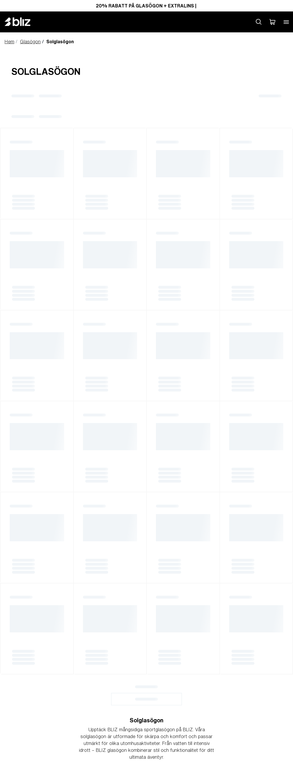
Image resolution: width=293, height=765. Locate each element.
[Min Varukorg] (272, 22)
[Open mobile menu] (286, 22)
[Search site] (259, 22)
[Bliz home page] (22, 21)
